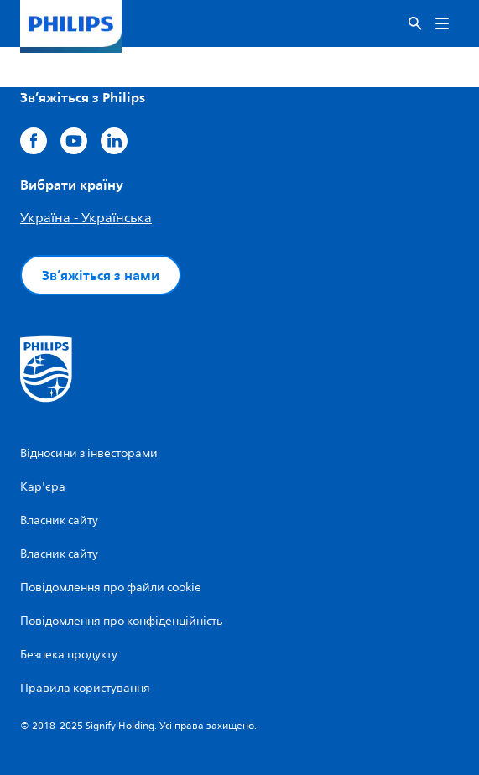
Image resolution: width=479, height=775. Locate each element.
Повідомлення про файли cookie (110, 587)
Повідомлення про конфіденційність (121, 621)
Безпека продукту (68, 654)
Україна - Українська (86, 218)
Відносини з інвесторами (89, 453)
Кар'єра (42, 487)
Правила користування (85, 688)
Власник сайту (59, 520)
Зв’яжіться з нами (100, 275)
